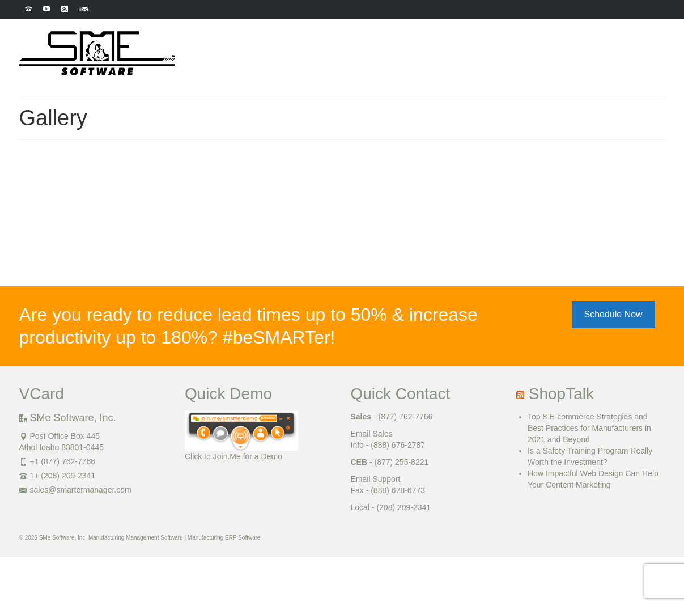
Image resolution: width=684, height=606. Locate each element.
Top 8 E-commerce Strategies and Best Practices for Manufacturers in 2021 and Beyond (589, 428)
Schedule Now (613, 314)
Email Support (376, 479)
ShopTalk (561, 393)
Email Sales (372, 433)
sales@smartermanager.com (75, 489)
